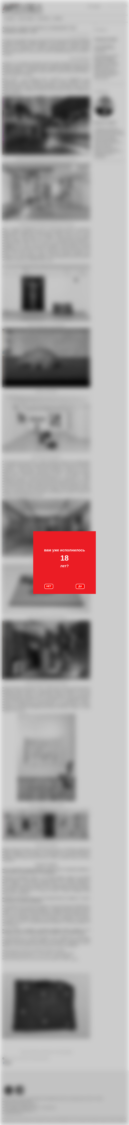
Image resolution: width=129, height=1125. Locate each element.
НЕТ (48, 586)
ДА (80, 586)
